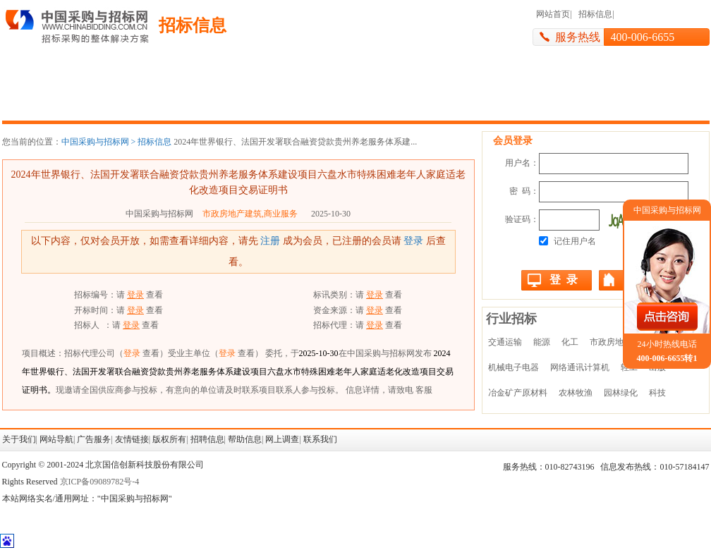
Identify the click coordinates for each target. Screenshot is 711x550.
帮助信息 (245, 439)
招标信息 (595, 14)
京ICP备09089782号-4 (100, 482)
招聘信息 (207, 439)
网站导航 (56, 439)
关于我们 (19, 439)
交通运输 (505, 342)
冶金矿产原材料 (517, 393)
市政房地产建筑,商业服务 (250, 214)
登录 (413, 241)
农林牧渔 (575, 393)
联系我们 (320, 439)
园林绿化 (621, 393)
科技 (657, 393)
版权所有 (169, 439)
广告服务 (94, 439)
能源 (541, 342)
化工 (569, 342)
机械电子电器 (513, 367)
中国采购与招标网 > (98, 142)
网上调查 (282, 439)
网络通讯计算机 (579, 367)
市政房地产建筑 (619, 342)
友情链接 (132, 439)
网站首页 (553, 14)
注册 (270, 241)
